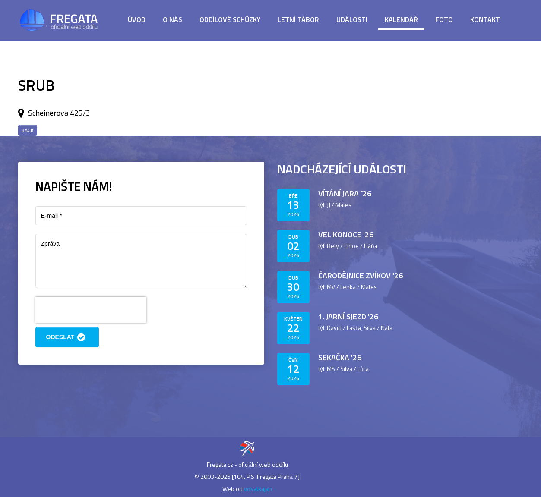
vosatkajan (258, 488)
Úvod (137, 19)
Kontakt (485, 19)
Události (351, 19)
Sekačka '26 (339, 357)
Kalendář (401, 19)
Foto (444, 19)
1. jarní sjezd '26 (348, 316)
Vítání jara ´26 (344, 193)
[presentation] (90, 310)
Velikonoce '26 (345, 234)
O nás (172, 19)
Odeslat (67, 337)
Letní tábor (298, 19)
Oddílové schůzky (229, 19)
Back (28, 130)
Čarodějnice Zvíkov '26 (360, 275)
